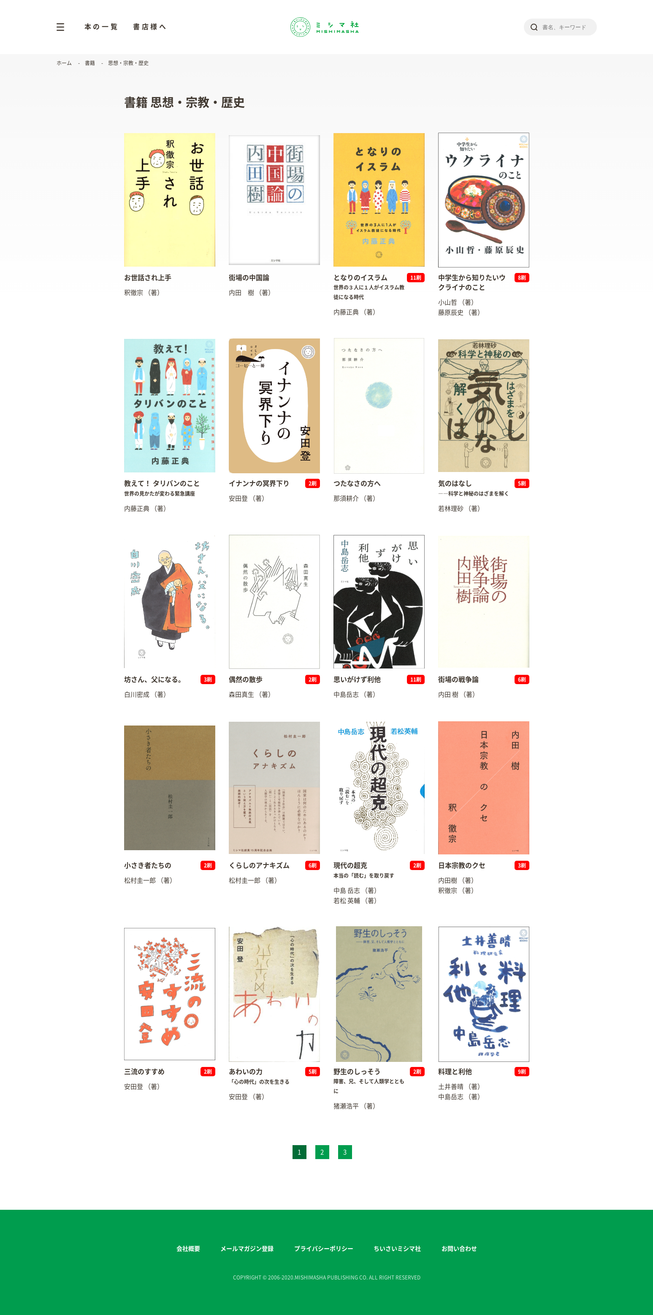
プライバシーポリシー (323, 1249)
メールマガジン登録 (247, 1249)
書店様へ (150, 26)
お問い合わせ (459, 1249)
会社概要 (188, 1249)
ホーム (64, 62)
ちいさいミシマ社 (397, 1249)
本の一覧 (101, 26)
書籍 (90, 62)
